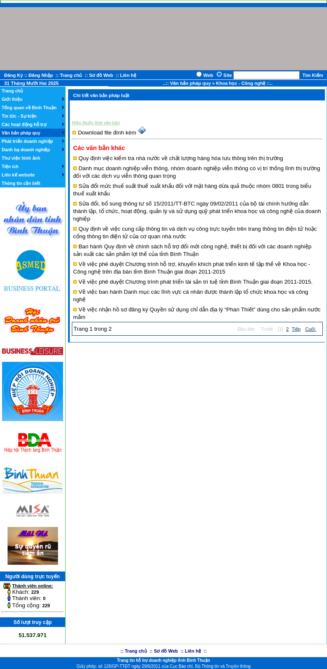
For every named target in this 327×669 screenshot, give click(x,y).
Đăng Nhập (41, 75)
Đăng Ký (13, 75)
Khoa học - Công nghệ (241, 83)
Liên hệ (128, 75)
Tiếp (296, 329)
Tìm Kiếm (312, 75)
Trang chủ (71, 75)
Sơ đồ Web (101, 75)
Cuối (310, 329)
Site (228, 75)
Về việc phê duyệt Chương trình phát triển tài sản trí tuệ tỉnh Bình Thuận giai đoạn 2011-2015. (196, 282)
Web (208, 75)
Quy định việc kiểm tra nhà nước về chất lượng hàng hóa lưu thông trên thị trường (181, 158)
